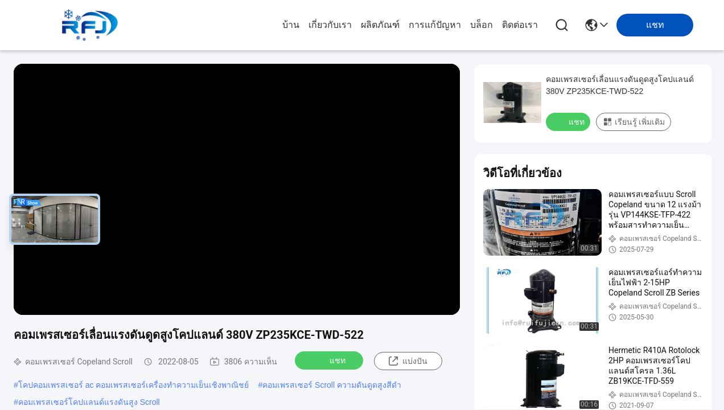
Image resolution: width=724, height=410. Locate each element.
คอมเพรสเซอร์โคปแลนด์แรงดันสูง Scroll (89, 402)
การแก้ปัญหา (435, 25)
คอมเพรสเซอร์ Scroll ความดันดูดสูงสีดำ (331, 385)
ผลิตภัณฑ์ (380, 25)
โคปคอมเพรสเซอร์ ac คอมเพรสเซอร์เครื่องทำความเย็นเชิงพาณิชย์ (133, 385)
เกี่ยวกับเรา (330, 25)
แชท (330, 360)
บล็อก (481, 25)
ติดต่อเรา (520, 25)
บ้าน (290, 25)
